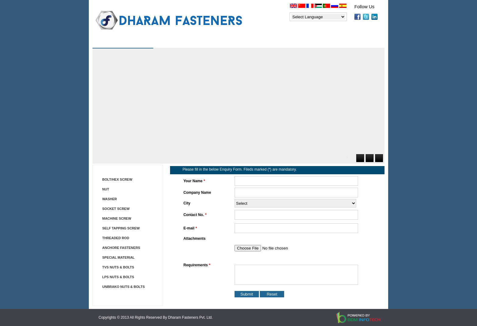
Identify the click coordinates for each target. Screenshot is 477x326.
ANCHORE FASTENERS (121, 248)
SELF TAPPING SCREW (121, 228)
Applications (274, 43)
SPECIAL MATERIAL (118, 257)
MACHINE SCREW (116, 218)
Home (109, 43)
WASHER (109, 199)
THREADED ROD (115, 238)
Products (188, 43)
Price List (229, 43)
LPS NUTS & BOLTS (118, 277)
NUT (105, 189)
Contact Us (359, 43)
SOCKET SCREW (116, 209)
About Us (147, 43)
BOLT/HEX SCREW (117, 179)
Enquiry (318, 43)
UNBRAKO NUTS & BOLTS (123, 287)
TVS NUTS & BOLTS (118, 267)
